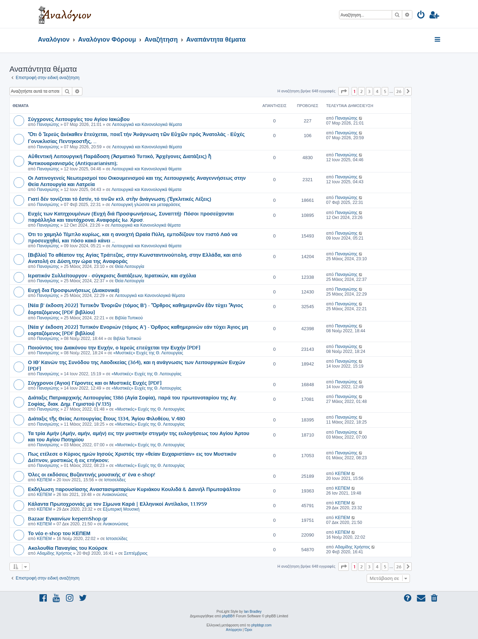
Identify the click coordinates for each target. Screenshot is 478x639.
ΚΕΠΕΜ (44, 479)
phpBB (227, 616)
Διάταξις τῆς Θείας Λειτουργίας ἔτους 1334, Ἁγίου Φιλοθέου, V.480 (106, 418)
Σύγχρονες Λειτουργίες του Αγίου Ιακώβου (79, 119)
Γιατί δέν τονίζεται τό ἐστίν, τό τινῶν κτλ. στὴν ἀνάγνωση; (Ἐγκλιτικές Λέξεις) (119, 199)
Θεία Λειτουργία (129, 266)
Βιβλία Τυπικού (129, 317)
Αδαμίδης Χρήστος (54, 553)
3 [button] (369, 91)
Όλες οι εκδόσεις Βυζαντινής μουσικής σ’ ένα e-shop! (91, 474)
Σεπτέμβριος (135, 553)
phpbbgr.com (261, 625)
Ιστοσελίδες (115, 479)
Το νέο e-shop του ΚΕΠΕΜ (59, 533)
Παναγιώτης (48, 124)
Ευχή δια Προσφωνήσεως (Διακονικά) (73, 290)
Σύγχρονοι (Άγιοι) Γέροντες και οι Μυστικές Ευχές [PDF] (95, 382)
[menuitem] (421, 15)
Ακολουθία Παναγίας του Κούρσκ (68, 548)
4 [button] (377, 91)
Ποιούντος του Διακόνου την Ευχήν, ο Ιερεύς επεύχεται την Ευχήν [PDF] (114, 347)
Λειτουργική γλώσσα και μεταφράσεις (146, 204)
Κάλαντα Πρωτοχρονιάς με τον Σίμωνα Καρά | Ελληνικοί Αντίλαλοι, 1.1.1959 (117, 503)
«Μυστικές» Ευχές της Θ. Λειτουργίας (148, 352)
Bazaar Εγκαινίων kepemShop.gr (68, 518)
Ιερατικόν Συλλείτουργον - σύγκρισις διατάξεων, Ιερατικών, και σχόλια (112, 275)
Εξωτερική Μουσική (121, 509)
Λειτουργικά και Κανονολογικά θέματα (147, 124)
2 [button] (361, 91)
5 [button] (385, 91)
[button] (343, 91)
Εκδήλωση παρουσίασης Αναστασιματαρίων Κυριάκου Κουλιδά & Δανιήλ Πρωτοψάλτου (134, 489)
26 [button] (399, 91)
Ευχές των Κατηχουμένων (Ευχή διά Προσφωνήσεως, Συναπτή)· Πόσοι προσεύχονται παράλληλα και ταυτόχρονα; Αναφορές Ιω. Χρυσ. (131, 216)
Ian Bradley (253, 611)
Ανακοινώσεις (114, 494)
